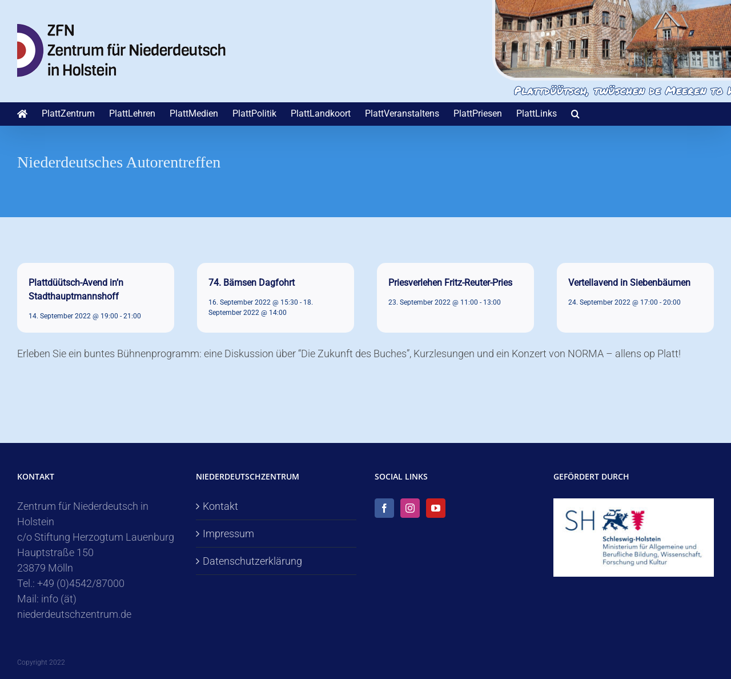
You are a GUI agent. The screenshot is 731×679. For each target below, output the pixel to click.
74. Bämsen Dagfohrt (251, 282)
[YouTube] (435, 508)
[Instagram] (410, 508)
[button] (575, 113)
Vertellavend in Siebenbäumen (629, 282)
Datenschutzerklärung (252, 561)
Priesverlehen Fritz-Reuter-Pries (450, 282)
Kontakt (220, 506)
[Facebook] (384, 508)
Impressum (228, 534)
